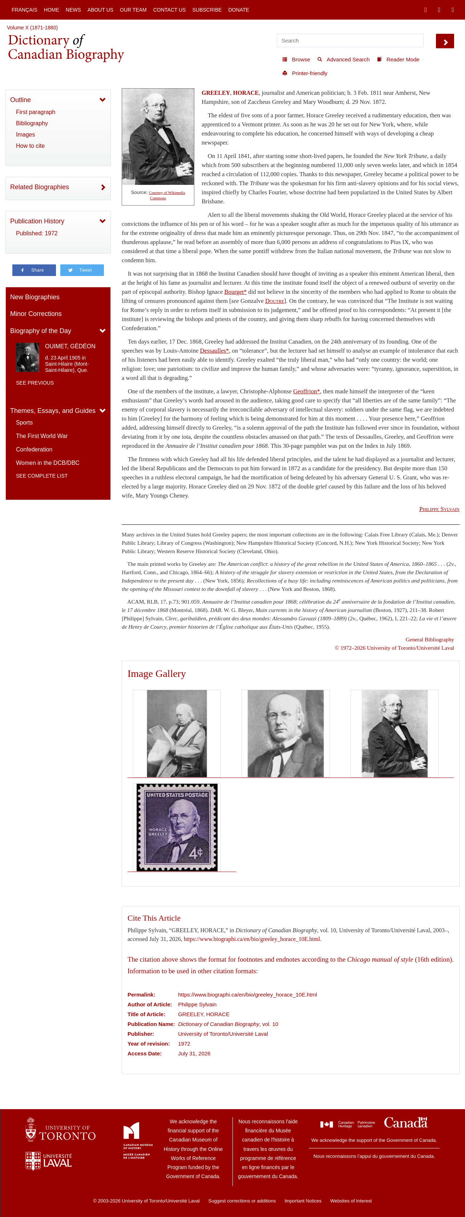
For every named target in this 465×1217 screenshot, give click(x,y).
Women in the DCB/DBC (48, 463)
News (73, 10)
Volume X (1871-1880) (32, 28)
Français (24, 10)
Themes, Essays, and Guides (53, 410)
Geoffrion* (306, 391)
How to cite (30, 146)
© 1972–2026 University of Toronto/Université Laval (394, 648)
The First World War (42, 436)
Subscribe (207, 10)
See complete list (42, 476)
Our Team (133, 10)
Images (25, 134)
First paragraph (36, 112)
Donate (238, 10)
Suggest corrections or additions (242, 1201)
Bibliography (32, 123)
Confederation (34, 449)
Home (51, 10)
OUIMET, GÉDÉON (70, 346)
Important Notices (303, 1201)
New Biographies (35, 297)
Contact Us (169, 10)
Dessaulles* (214, 350)
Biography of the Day (40, 330)
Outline (20, 100)
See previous (35, 383)
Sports (24, 422)
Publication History (37, 221)
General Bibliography (430, 639)
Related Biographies (39, 187)
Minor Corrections (36, 313)
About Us (100, 10)
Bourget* (235, 291)
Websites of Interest (351, 1201)
